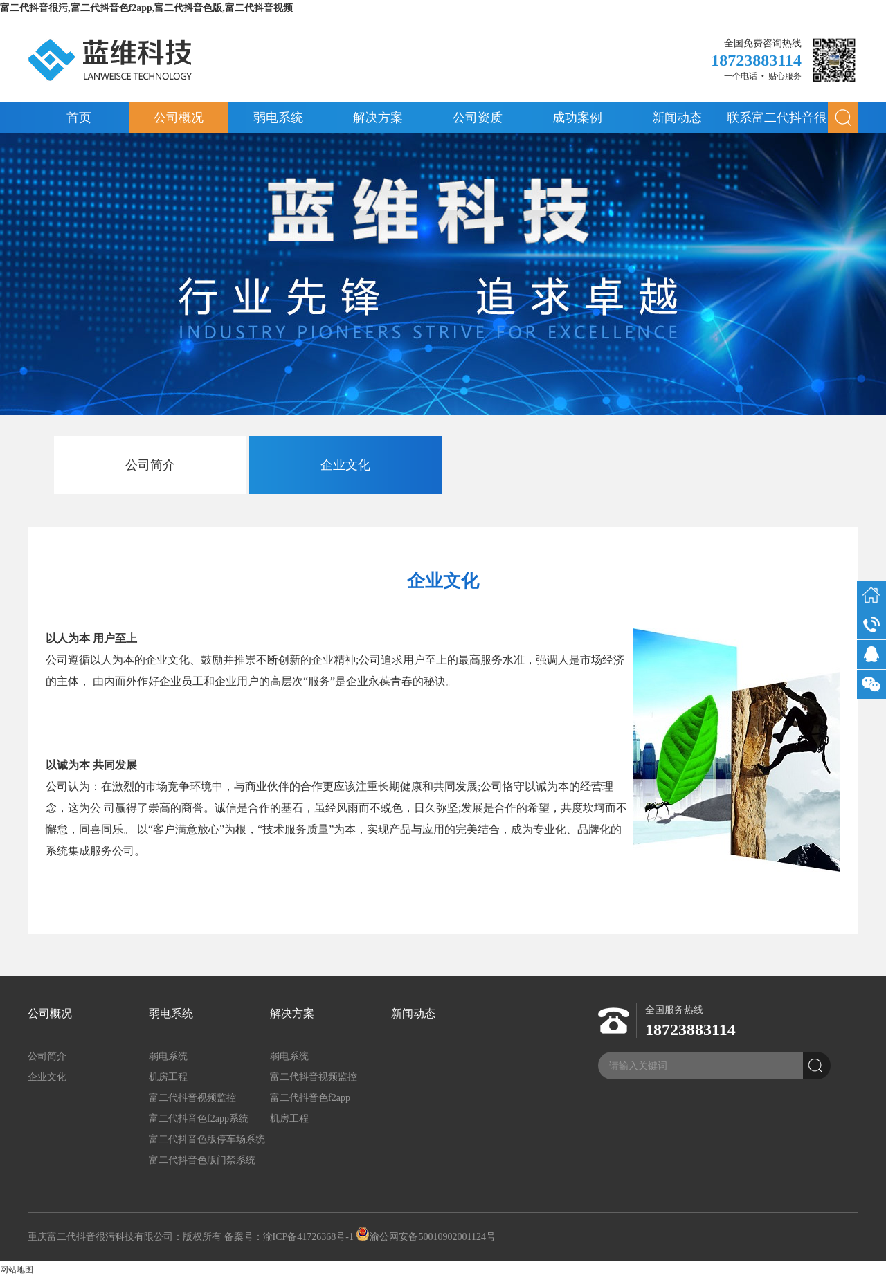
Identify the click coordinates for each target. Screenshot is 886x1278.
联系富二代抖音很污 (776, 122)
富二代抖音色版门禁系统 (202, 1160)
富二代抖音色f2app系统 (198, 1118)
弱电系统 (278, 118)
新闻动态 (677, 118)
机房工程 (168, 1077)
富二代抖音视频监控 (192, 1098)
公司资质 (478, 118)
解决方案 (378, 118)
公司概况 (179, 118)
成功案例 (577, 118)
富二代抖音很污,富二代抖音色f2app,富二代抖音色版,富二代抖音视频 (146, 8)
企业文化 (345, 465)
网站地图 (16, 1270)
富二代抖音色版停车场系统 (207, 1139)
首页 (78, 118)
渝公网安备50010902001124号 (425, 1237)
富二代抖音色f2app (310, 1098)
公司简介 (150, 465)
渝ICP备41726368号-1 (308, 1237)
